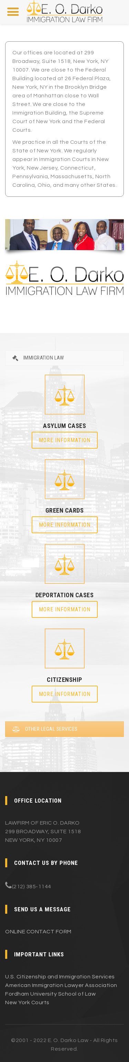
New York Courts (27, 1002)
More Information (64, 440)
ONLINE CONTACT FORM (38, 931)
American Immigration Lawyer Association (61, 985)
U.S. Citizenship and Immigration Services (60, 976)
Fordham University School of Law (50, 994)
